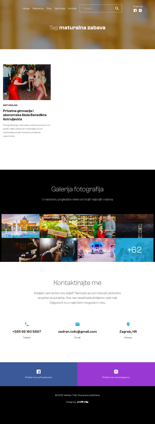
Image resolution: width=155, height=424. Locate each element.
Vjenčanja (59, 8)
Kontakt (72, 8)
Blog (49, 8)
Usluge (26, 8)
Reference (38, 8)
